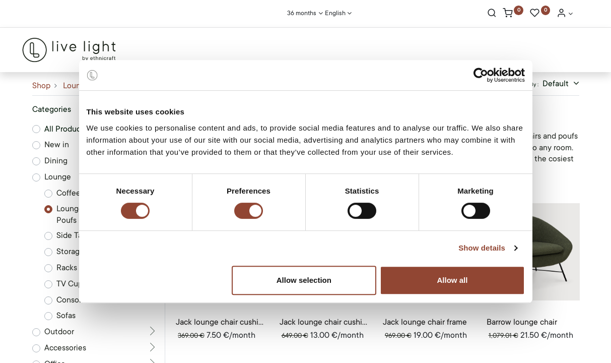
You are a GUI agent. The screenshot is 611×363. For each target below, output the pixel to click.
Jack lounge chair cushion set (220, 322)
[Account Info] (565, 14)
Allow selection (304, 280)
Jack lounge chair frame (425, 322)
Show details (481, 248)
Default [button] (556, 84)
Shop (41, 86)
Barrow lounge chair (522, 322)
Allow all (452, 280)
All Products (65, 129)
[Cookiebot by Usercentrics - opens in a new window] (481, 75)
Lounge (76, 86)
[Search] (492, 14)
